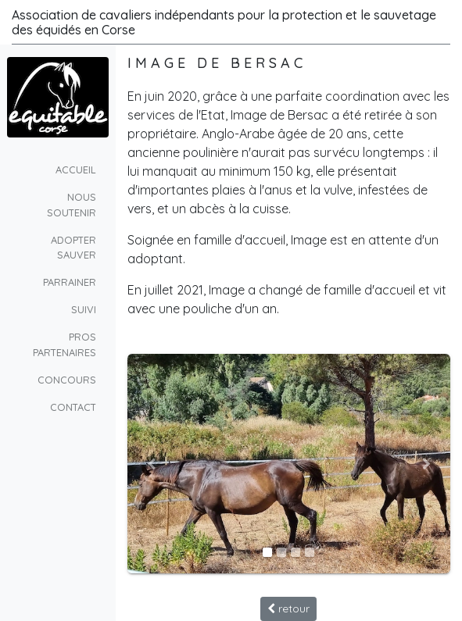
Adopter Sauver (73, 247)
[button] (151, 464)
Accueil (76, 169)
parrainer (69, 282)
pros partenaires (64, 344)
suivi (83, 309)
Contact (73, 407)
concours (67, 379)
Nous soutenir (71, 204)
